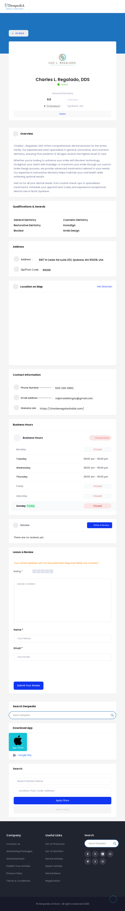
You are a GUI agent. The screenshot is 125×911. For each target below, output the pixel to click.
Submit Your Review (28, 685)
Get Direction (102, 286)
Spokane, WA (75, 106)
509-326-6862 (64, 388)
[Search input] (61, 715)
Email (18, 648)
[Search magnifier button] (112, 715)
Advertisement (15, 858)
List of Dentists (54, 851)
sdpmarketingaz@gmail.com (74, 398)
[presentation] (38, 670)
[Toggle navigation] (114, 6)
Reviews (73, 99)
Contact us (13, 844)
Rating (18, 571)
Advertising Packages (19, 851)
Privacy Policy (14, 873)
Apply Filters (62, 800)
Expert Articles (53, 866)
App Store (18, 741)
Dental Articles (54, 858)
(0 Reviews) (53, 106)
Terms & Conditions (18, 880)
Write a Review (99, 525)
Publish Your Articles (18, 866)
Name (18, 629)
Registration (52, 880)
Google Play (22, 755)
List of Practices (55, 844)
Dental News (53, 873)
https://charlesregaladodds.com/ (62, 408)
